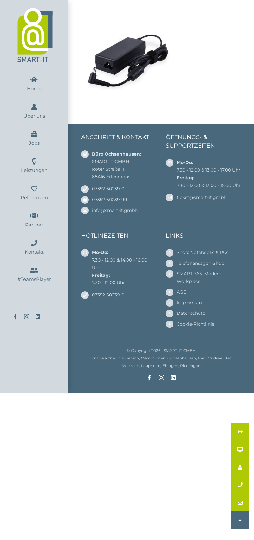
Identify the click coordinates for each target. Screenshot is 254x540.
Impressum (189, 302)
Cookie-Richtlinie (195, 324)
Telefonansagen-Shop (200, 263)
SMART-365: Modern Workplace (199, 277)
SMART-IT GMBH (180, 350)
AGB (182, 292)
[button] (240, 520)
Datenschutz (191, 313)
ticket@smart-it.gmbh (201, 197)
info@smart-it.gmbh (115, 210)
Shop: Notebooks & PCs (202, 252)
